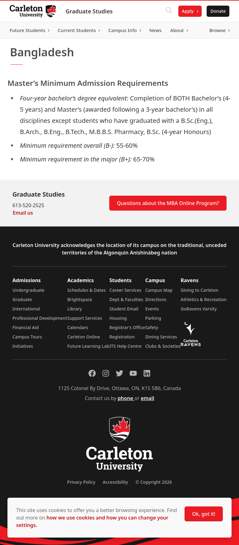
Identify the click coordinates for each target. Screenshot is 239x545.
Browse (217, 30)
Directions (155, 299)
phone (126, 398)
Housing (118, 318)
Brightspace (79, 299)
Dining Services (161, 337)
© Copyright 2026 (153, 482)
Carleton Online (83, 337)
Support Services (84, 318)
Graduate (22, 299)
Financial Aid (25, 327)
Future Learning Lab (88, 346)
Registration (122, 337)
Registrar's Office (127, 327)
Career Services (126, 290)
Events (152, 309)
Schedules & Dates (86, 290)
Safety (151, 327)
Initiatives (22, 346)
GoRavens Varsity (199, 309)
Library (74, 309)
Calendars (77, 327)
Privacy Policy (81, 482)
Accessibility (115, 482)
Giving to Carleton (199, 290)
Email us (23, 212)
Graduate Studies (89, 11)
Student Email (124, 309)
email (147, 398)
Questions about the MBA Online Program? (168, 203)
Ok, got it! (203, 513)
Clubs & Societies (162, 346)
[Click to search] (168, 11)
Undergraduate (28, 290)
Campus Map (159, 290)
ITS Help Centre (126, 346)
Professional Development (39, 318)
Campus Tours (27, 337)
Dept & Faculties (126, 299)
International (26, 309)
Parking (153, 318)
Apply (187, 11)
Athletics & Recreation (204, 299)
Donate (217, 11)
